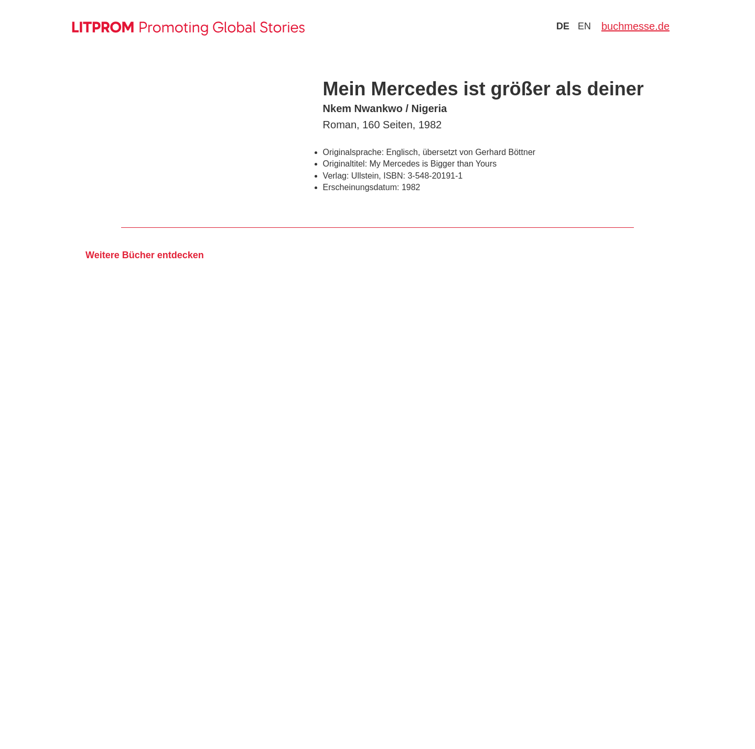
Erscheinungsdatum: (361, 187)
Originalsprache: (353, 152)
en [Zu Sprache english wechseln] (584, 26)
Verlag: (336, 175)
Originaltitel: (345, 163)
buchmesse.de (635, 26)
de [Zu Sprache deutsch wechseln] (562, 26)
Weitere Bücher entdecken (144, 255)
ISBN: (394, 175)
